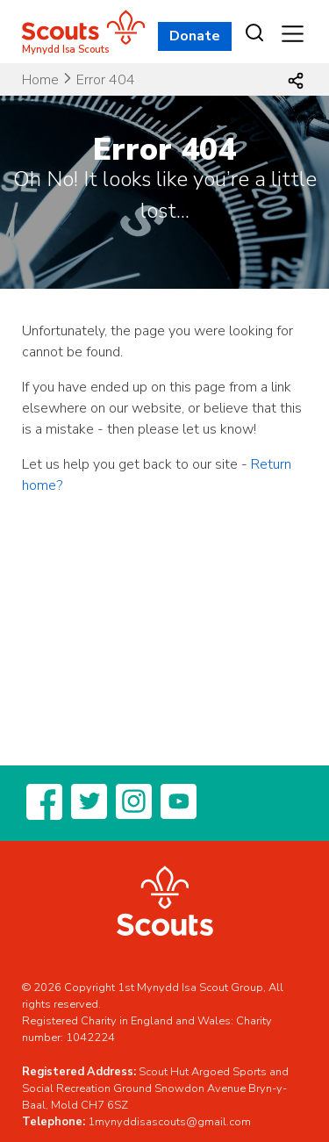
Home (40, 80)
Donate (194, 36)
